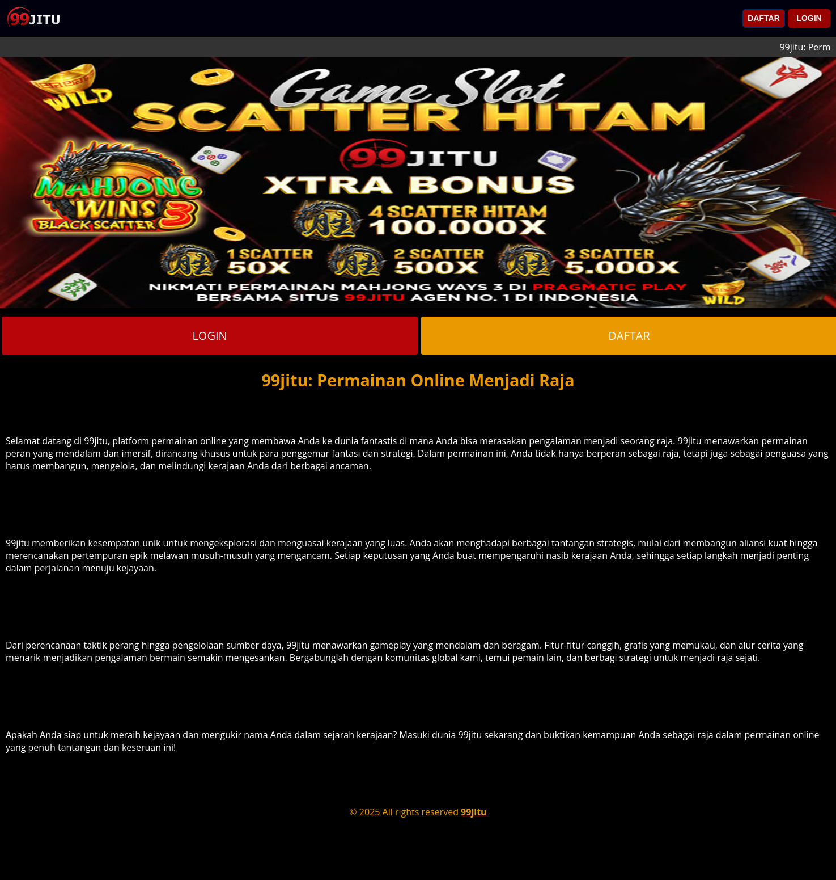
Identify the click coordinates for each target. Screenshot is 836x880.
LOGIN (808, 18)
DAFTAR (764, 18)
